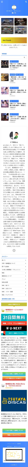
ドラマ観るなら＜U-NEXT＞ (14, 378)
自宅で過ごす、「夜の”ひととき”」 (14, 446)
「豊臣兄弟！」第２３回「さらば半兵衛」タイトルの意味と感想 (18, 79)
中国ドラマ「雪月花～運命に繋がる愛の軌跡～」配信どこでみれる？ (18, 105)
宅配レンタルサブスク (14, 435)
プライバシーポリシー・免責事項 (14, 443)
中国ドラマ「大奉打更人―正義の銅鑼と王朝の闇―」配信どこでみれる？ (18, 65)
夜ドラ (14, 13)
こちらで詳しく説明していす (14, 374)
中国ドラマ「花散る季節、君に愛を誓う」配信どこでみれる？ (18, 92)
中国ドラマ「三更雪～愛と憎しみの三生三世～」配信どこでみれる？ (18, 118)
